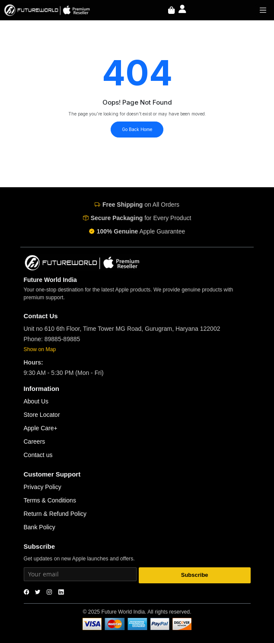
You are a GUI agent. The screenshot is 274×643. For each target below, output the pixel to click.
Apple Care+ (40, 428)
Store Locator (42, 414)
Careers (34, 441)
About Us (36, 401)
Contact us (38, 454)
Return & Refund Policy (55, 513)
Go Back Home (137, 129)
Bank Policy (39, 527)
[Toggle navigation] (263, 10)
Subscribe (194, 575)
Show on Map (40, 349)
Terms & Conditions (50, 500)
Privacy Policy (42, 486)
